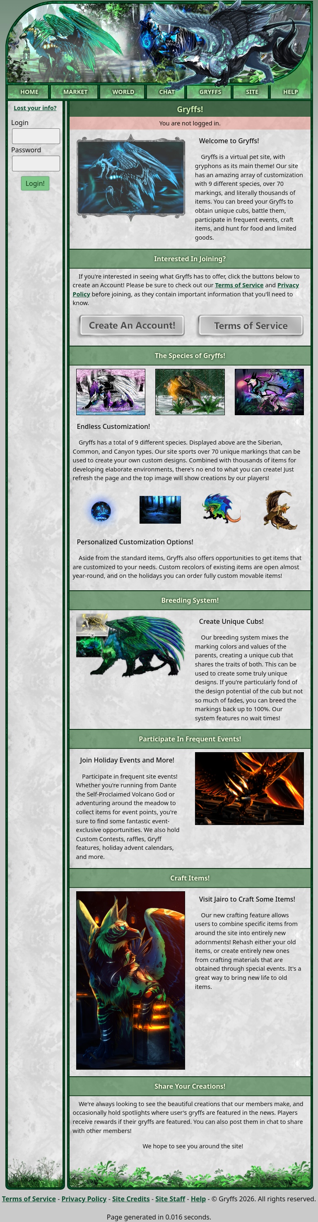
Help (198, 1198)
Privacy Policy (83, 1198)
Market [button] (75, 92)
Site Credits (131, 1198)
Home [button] (29, 92)
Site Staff (170, 1198)
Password (26, 149)
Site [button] (252, 92)
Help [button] (290, 92)
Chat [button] (167, 92)
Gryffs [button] (211, 92)
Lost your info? (35, 108)
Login (20, 122)
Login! (35, 183)
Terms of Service (239, 285)
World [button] (123, 92)
